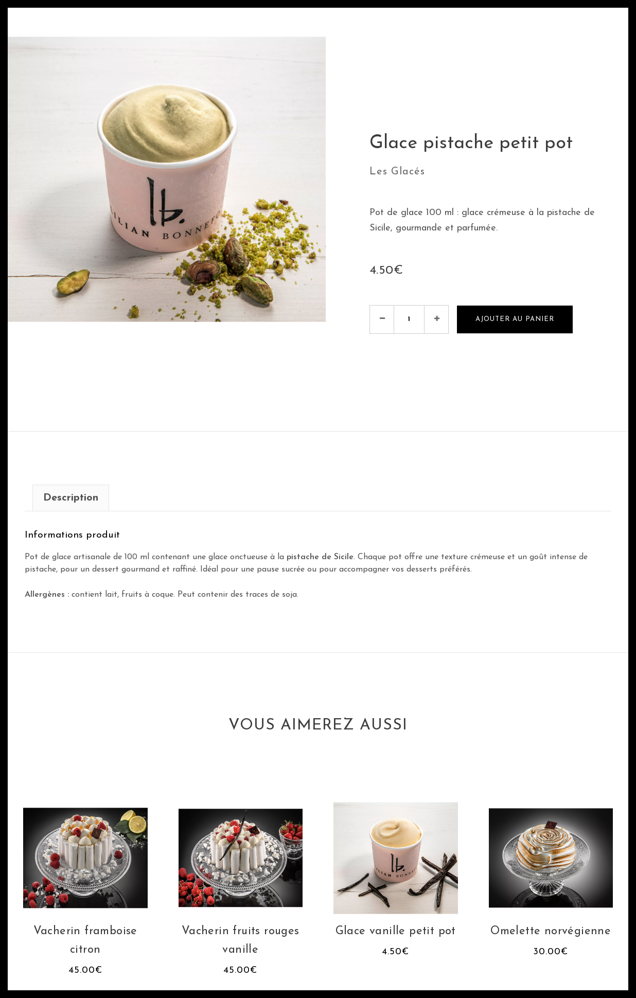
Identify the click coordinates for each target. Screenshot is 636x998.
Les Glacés (397, 172)
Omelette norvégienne (550, 931)
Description (70, 498)
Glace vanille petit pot (395, 931)
